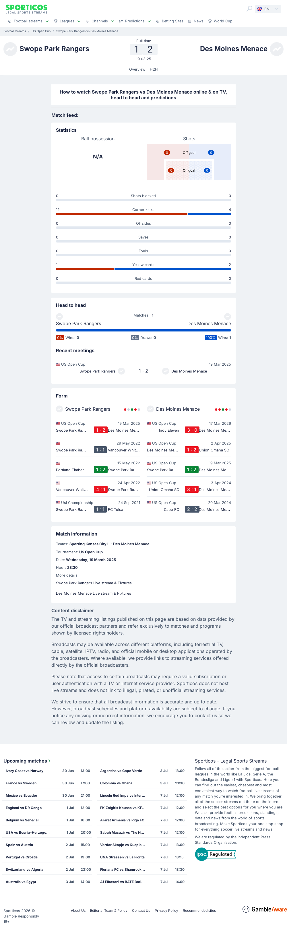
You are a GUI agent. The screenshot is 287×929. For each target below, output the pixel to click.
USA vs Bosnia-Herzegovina (29, 832)
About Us (78, 910)
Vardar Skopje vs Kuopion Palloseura (124, 845)
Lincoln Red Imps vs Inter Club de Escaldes (124, 795)
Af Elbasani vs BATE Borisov (123, 882)
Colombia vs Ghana (116, 783)
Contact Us (141, 910)
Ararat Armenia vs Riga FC (122, 820)
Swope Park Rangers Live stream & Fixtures (94, 583)
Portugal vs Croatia (22, 857)
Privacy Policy (166, 910)
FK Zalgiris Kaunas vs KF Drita (124, 808)
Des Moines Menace (209, 323)
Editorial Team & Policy (108, 910)
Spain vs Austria (19, 845)
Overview (137, 69)
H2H (154, 69)
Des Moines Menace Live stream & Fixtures (93, 593)
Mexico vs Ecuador (21, 795)
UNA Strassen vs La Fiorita (122, 857)
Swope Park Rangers (78, 323)
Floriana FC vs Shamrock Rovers (124, 869)
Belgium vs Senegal (22, 820)
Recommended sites (199, 910)
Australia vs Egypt (21, 882)
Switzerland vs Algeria (24, 869)
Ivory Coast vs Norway (24, 771)
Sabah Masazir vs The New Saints (124, 832)
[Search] (249, 8)
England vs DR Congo (24, 808)
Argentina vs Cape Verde (121, 771)
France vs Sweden (21, 783)
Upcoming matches (27, 761)
